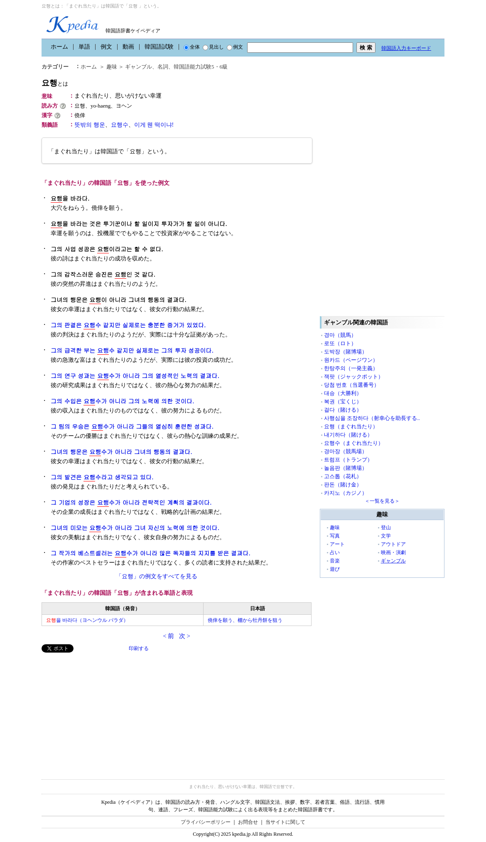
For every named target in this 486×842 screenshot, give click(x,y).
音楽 (335, 561)
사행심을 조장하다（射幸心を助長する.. (372, 418)
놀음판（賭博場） (345, 468)
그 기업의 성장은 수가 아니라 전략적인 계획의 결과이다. (131, 502)
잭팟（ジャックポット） (353, 376)
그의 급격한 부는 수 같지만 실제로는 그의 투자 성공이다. (132, 350)
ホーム (59, 47)
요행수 (119, 125)
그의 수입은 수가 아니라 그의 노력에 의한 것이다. (122, 401)
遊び (335, 569)
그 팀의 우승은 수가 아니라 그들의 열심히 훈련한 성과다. (132, 426)
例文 (106, 47)
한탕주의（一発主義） (351, 368)
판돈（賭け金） (343, 484)
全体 (192, 47)
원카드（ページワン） (351, 360)
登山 (386, 527)
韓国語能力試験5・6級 (201, 67)
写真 (335, 536)
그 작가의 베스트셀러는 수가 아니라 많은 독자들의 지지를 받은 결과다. (150, 553)
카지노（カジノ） (345, 493)
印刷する (139, 648)
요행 (55, 83)
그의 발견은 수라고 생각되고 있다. (102, 477)
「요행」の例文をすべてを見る (156, 576)
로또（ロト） (340, 343)
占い (335, 552)
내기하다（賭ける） (348, 435)
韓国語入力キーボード (406, 48)
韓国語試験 (159, 47)
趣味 (111, 67)
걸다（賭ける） (343, 410)
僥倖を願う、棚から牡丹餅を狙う (245, 620)
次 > (184, 636)
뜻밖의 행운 (89, 125)
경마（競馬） (340, 335)
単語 (84, 47)
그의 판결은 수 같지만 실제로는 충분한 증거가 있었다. (128, 325)
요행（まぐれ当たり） (351, 426)
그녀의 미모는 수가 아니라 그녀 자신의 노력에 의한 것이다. (135, 527)
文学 (386, 536)
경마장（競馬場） (345, 451)
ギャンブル (138, 67)
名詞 (162, 67)
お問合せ (248, 822)
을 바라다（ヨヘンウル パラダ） (87, 620)
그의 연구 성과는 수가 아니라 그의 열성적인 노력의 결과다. (135, 375)
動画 (128, 47)
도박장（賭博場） (345, 352)
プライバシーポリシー (206, 822)
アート (337, 544)
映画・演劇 (393, 552)
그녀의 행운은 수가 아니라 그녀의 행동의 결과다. (121, 451)
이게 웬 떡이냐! (154, 125)
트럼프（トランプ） (348, 460)
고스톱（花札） (343, 476)
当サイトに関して (285, 822)
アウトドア (393, 544)
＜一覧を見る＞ (382, 501)
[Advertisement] (104, 711)
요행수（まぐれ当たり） (353, 443)
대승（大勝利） (343, 393)
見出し (213, 47)
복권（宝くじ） (343, 401)
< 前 (168, 636)
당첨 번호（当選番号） (351, 385)
